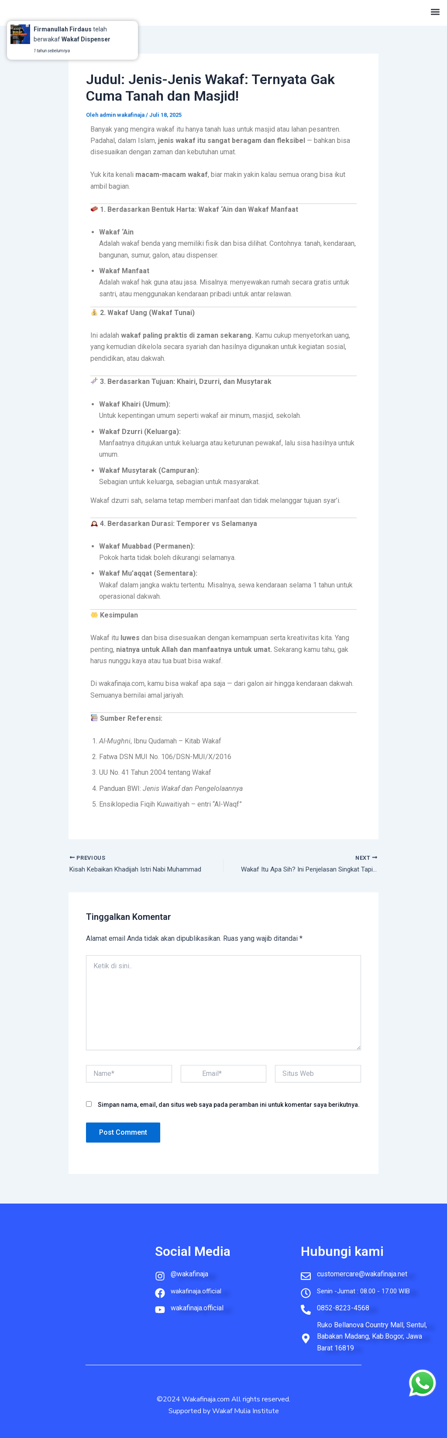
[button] (435, 10)
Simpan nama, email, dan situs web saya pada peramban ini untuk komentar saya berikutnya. (229, 1105)
